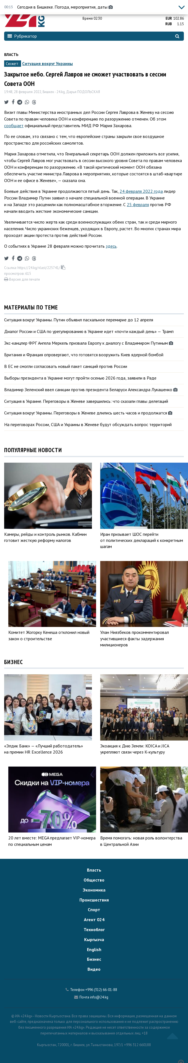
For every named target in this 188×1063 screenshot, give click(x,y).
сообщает (14, 125)
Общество (94, 880)
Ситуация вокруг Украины (47, 63)
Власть (11, 54)
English (94, 949)
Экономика (94, 890)
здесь (111, 246)
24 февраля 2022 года (141, 191)
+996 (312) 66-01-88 (101, 989)
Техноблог (94, 929)
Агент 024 (94, 919)
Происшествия (94, 900)
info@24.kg (99, 997)
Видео (94, 969)
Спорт (94, 909)
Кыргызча (94, 939)
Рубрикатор (22, 36)
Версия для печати (22, 279)
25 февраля (138, 204)
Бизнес (94, 959)
